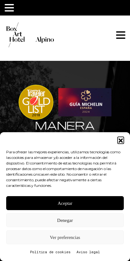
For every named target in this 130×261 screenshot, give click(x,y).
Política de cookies (50, 252)
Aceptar (65, 203)
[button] (121, 140)
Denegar (65, 220)
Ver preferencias (65, 237)
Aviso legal (88, 252)
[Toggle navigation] (9, 7)
